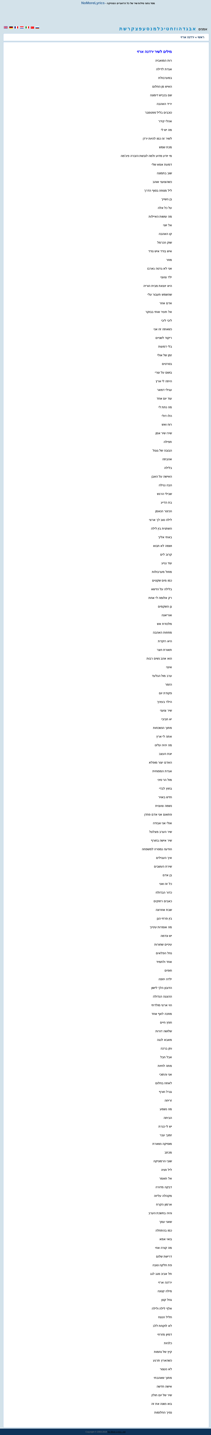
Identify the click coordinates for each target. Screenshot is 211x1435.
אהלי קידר (165, 121)
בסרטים (167, 363)
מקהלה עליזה (163, 1195)
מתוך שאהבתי (163, 1377)
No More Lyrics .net (117, 1432)
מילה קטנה (164, 1291)
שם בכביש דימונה (161, 95)
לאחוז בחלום (163, 1083)
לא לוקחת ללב (162, 1325)
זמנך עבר (166, 1135)
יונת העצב (165, 753)
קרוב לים (166, 554)
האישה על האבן (161, 476)
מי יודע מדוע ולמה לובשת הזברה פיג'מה (146, 155)
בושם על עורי (163, 372)
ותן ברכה (166, 1048)
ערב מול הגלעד (162, 675)
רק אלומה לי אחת (160, 597)
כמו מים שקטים (162, 580)
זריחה (168, 1100)
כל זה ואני (165, 883)
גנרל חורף (165, 1091)
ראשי (201, 37)
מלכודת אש (164, 623)
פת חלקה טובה (162, 1265)
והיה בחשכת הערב (160, 1213)
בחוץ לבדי (165, 788)
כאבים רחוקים (163, 901)
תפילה (168, 441)
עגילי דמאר (164, 389)
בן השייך (166, 199)
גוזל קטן (166, 1299)
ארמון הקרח (164, 1204)
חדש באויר (165, 797)
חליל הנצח (165, 1317)
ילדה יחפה (165, 979)
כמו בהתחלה (163, 1230)
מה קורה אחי (163, 1247)
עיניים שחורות (163, 944)
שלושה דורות (163, 1031)
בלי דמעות (165, 346)
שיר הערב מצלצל (160, 831)
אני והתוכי (165, 1074)
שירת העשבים (163, 866)
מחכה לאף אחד (161, 1013)
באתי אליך (165, 537)
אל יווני (167, 225)
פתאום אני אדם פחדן (158, 814)
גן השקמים (165, 606)
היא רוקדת (165, 641)
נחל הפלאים (164, 953)
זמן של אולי (164, 355)
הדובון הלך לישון (161, 987)
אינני (169, 667)
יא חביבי (166, 719)
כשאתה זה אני (163, 329)
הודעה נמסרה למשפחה (157, 849)
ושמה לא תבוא (162, 545)
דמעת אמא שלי (162, 164)
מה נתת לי (165, 407)
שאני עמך (165, 1221)
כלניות (168, 1343)
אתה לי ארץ (164, 736)
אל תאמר (165, 1178)
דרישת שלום (164, 1256)
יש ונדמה (166, 935)
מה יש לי (166, 129)
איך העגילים (164, 857)
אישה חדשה (164, 1386)
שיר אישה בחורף (161, 840)
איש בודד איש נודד (160, 251)
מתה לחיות (165, 1065)
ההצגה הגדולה (162, 996)
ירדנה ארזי (165, 1282)
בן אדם (167, 875)
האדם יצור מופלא (160, 762)
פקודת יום (165, 693)
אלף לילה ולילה (162, 1308)
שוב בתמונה (164, 173)
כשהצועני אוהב (162, 181)
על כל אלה (165, 207)
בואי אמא (165, 1239)
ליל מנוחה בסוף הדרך (158, 190)
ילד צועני (166, 277)
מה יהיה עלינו (163, 745)
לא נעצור (166, 1369)
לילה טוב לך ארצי (160, 519)
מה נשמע (166, 1109)
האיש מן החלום (162, 86)
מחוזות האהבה (162, 632)
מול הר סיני (164, 779)
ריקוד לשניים (163, 337)
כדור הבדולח (164, 892)
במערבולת (165, 78)
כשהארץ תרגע (162, 1360)
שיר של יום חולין (161, 1395)
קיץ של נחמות (163, 1351)
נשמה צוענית (163, 805)
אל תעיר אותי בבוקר (158, 311)
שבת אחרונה (164, 909)
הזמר (168, 684)
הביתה (168, 1117)
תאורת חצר (164, 649)
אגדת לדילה (164, 69)
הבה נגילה (165, 485)
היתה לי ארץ (164, 381)
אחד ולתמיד (164, 961)
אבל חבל (166, 1057)
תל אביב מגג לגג (161, 1273)
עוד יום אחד (164, 398)
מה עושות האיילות (160, 216)
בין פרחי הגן (164, 918)
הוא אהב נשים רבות (159, 658)
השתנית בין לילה (161, 528)
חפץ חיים (166, 1022)
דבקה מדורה (163, 1187)
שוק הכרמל (164, 242)
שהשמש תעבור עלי (159, 294)
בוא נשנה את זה (161, 1403)
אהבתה (167, 459)
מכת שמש (165, 147)
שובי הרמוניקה (162, 1161)
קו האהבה (165, 233)
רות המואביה (163, 60)
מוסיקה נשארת (162, 1143)
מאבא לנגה (164, 1039)
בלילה (168, 467)
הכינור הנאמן (163, 511)
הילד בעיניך (164, 701)
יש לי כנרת (165, 1126)
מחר (169, 259)
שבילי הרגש (164, 493)
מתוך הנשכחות (162, 727)
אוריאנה (166, 615)
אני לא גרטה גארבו (159, 268)
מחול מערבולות (162, 571)
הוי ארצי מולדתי (161, 1005)
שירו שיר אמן (163, 433)
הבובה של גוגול (162, 450)
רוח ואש (167, 424)
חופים (168, 970)
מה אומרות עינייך (161, 927)
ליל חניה (166, 1169)
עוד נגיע (166, 563)
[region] (105, 15)
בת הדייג (166, 502)
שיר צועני (166, 710)
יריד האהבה (164, 104)
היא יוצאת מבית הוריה (157, 285)
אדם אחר (165, 303)
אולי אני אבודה (162, 823)
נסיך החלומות (163, 1412)
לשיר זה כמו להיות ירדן (157, 138)
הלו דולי (167, 415)
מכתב (168, 1152)
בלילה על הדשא (161, 589)
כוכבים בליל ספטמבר (158, 112)
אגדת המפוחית (162, 771)
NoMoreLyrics (93, 3)
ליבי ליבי (166, 320)
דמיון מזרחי (164, 1334)
